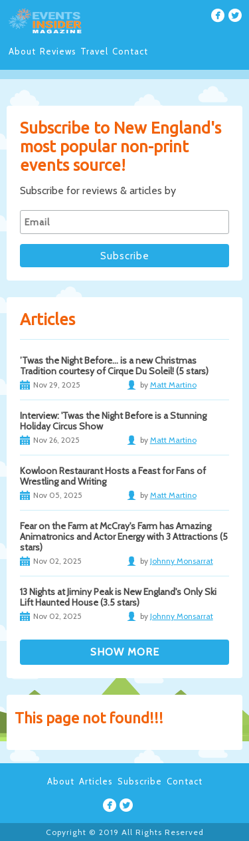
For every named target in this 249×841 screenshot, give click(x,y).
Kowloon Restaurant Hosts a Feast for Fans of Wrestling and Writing (113, 476)
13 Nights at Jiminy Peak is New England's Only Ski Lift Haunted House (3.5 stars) (118, 597)
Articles (96, 781)
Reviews (58, 51)
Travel (94, 51)
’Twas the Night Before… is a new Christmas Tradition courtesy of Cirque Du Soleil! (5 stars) (114, 365)
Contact (130, 51)
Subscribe (140, 781)
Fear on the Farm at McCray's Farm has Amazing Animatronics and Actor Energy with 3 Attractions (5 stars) (124, 536)
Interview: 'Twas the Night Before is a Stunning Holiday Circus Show (113, 421)
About (22, 51)
